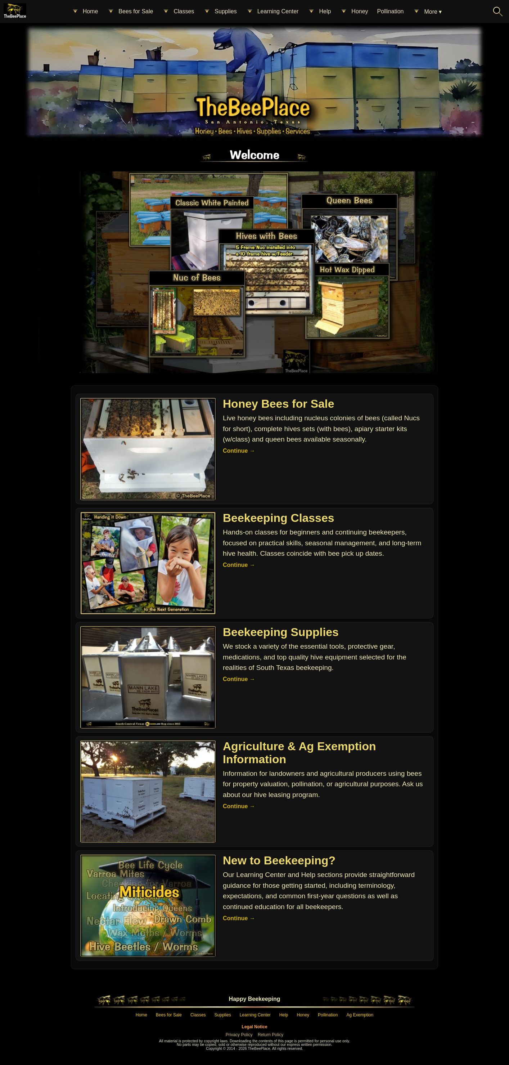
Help (319, 11)
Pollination (390, 11)
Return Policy (270, 1034)
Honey (354, 11)
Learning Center (272, 11)
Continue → (239, 451)
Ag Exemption (359, 1014)
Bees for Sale (130, 11)
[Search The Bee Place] (497, 11)
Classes (178, 11)
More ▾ (427, 11)
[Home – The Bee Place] (252, 106)
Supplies (220, 11)
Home (84, 11)
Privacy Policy (239, 1034)
